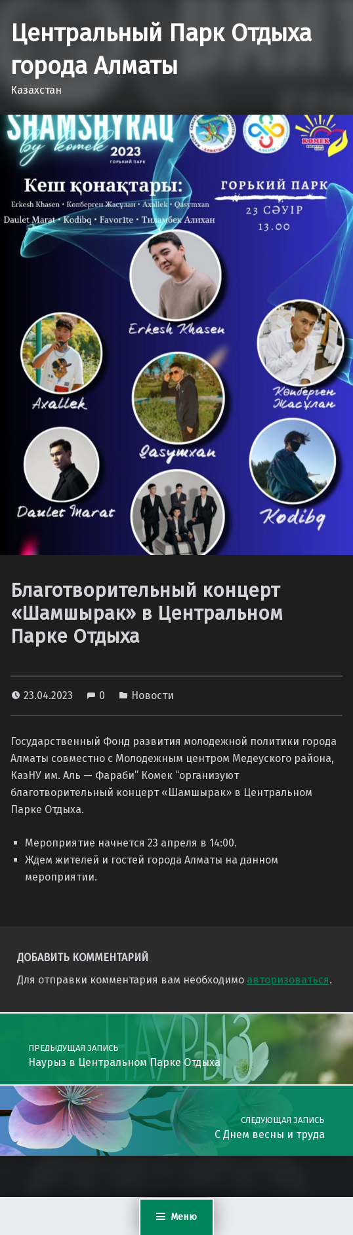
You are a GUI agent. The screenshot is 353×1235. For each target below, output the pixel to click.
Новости (152, 695)
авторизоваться (288, 980)
